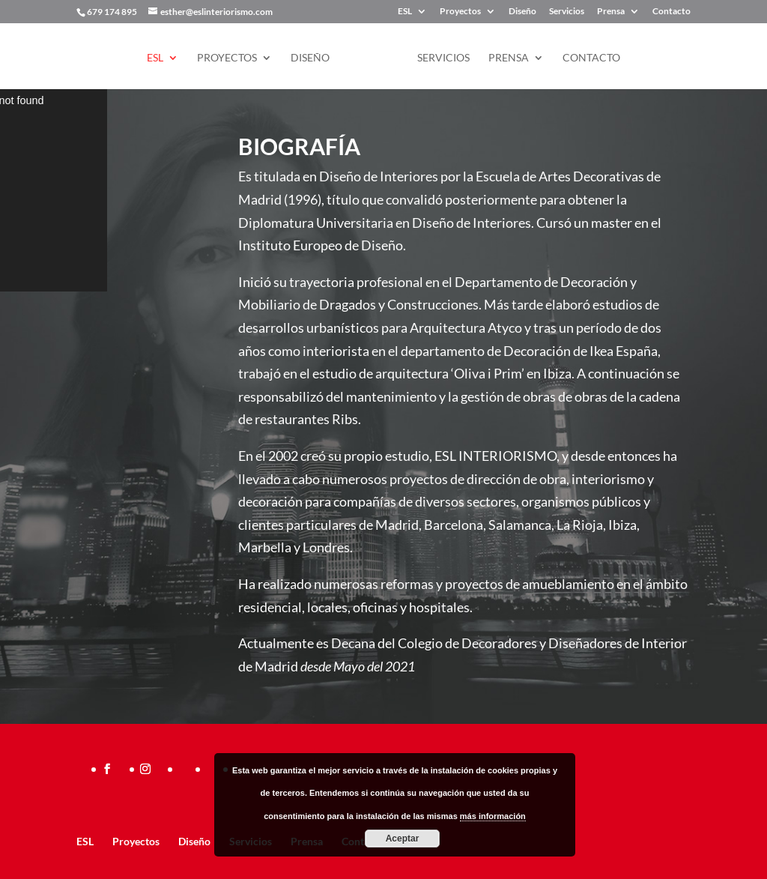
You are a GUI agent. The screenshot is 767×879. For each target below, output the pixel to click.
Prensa (611, 11)
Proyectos (460, 11)
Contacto (671, 11)
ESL (405, 11)
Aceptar (402, 838)
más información (493, 816)
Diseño (522, 11)
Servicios (566, 11)
